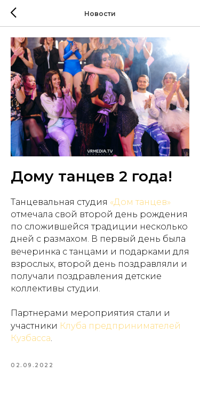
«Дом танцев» (139, 202)
